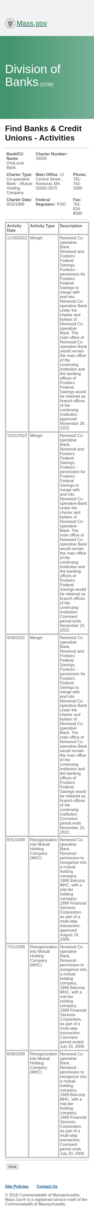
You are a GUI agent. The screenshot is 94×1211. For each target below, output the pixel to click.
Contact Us (46, 1186)
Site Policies (17, 1186)
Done (13, 1167)
